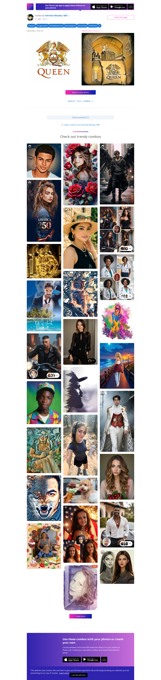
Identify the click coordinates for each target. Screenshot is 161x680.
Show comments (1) (80, 117)
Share (120, 17)
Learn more (64, 673)
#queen (31, 25)
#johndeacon (70, 25)
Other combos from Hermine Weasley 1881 (80, 125)
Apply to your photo (80, 92)
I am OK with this (78, 675)
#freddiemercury (56, 25)
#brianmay (82, 25)
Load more (80, 616)
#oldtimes (93, 25)
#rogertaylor (42, 25)
